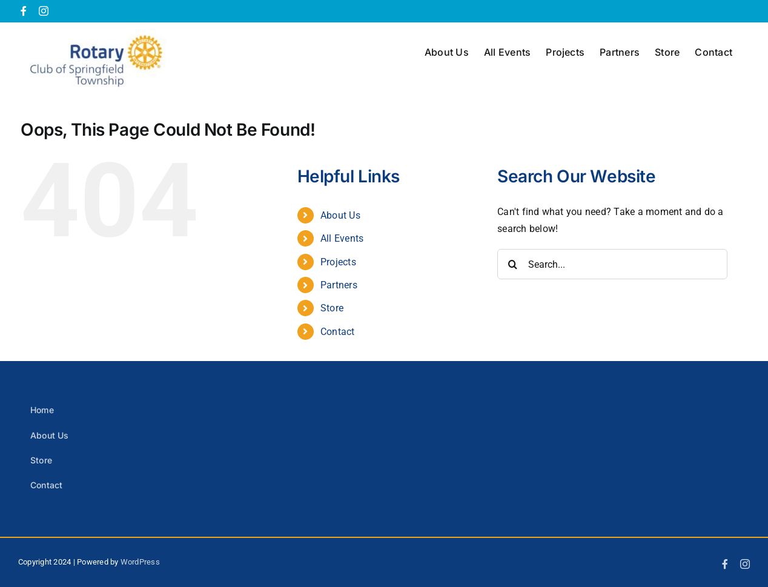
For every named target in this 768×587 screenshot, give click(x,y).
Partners (338, 285)
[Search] (512, 264)
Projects (338, 262)
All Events (341, 238)
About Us (340, 215)
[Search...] (612, 264)
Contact (337, 331)
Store (331, 308)
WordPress (140, 561)
